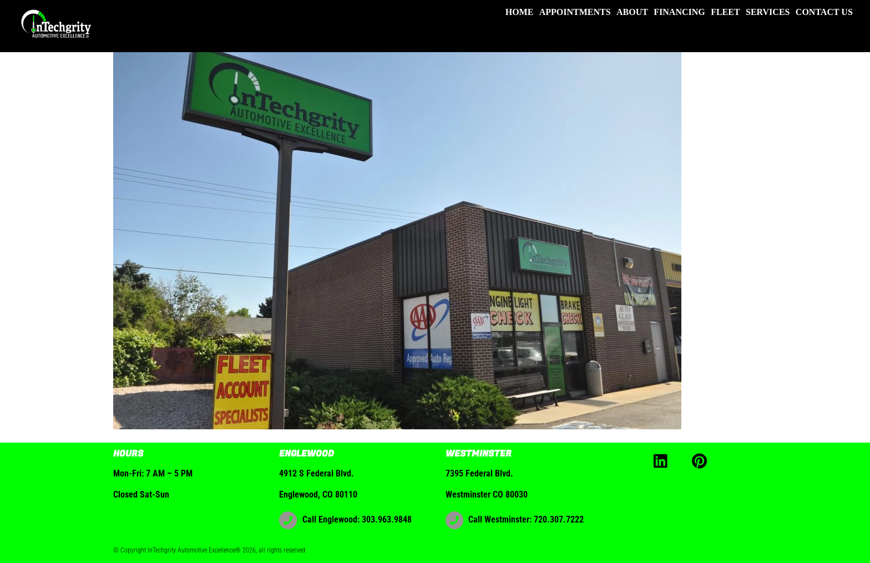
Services (768, 12)
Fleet (725, 12)
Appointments (575, 12)
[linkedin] (663, 460)
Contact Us (824, 12)
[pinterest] (701, 460)
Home (519, 12)
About (632, 12)
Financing (679, 12)
